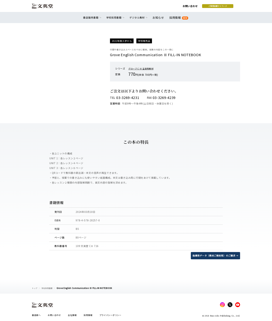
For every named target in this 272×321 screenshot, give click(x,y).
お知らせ (159, 19)
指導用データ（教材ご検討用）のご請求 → (213, 255)
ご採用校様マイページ (190, 7)
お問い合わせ (162, 7)
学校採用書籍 (49, 288)
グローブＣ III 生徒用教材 (143, 68)
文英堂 (45, 7)
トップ (35, 288)
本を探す (224, 7)
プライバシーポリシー (110, 316)
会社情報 (72, 316)
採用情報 (178, 19)
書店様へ (36, 316)
